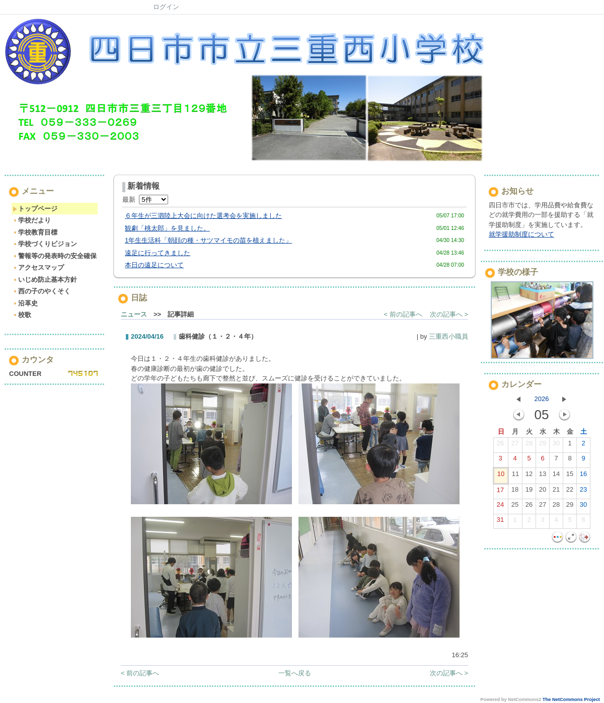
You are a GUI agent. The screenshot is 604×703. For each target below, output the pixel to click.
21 (556, 492)
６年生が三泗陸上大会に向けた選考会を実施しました (203, 215)
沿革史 (25, 303)
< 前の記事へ (403, 314)
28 (529, 445)
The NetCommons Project (571, 699)
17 (500, 492)
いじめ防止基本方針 (45, 279)
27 (514, 445)
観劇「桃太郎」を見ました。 (167, 228)
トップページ (35, 208)
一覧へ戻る (294, 673)
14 (556, 476)
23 (583, 492)
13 (542, 476)
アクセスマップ (38, 267)
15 (569, 476)
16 (583, 476)
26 (500, 445)
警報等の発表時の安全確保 (55, 256)
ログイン (166, 7)
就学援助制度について (521, 234)
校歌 (22, 315)
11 (515, 476)
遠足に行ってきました (157, 253)
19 (529, 492)
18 (514, 492)
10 (500, 476)
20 (542, 492)
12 (529, 476)
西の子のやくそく (41, 291)
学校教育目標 (35, 232)
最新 (145, 199)
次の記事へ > (449, 314)
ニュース (134, 314)
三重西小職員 (448, 336)
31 (500, 522)
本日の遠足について (154, 265)
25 (514, 507)
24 (500, 507)
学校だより (32, 220)
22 (569, 492)
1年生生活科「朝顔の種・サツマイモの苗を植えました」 (208, 240)
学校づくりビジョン (45, 244)
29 (542, 445)
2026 (542, 399)
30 (556, 445)
